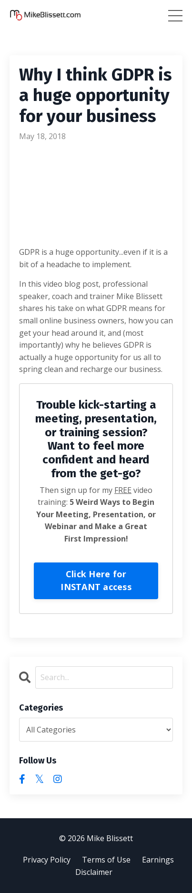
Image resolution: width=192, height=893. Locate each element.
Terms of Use (106, 859)
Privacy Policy (47, 859)
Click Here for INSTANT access (96, 580)
